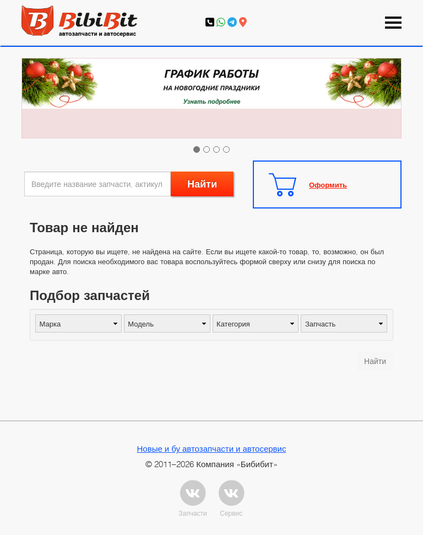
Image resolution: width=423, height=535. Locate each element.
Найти (202, 184)
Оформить (328, 184)
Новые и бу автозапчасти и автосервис (211, 448)
